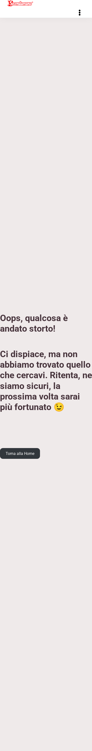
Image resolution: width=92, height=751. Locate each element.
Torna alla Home (20, 453)
